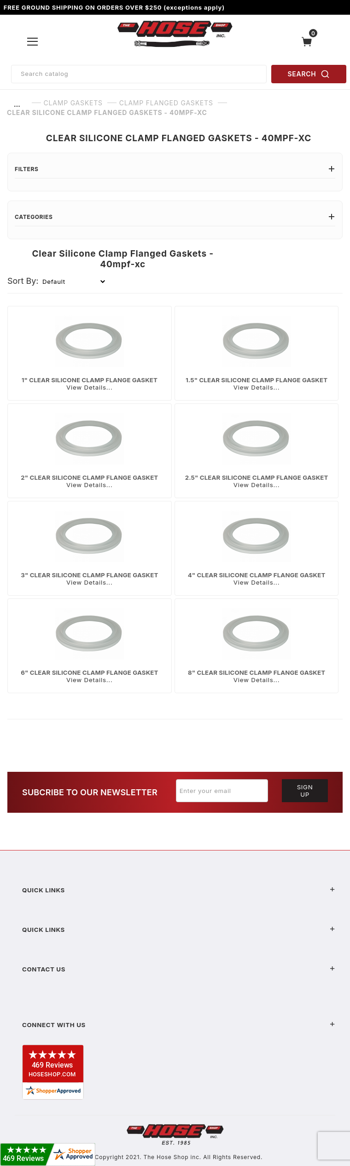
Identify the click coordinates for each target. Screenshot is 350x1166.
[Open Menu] (32, 41)
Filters (175, 169)
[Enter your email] (222, 790)
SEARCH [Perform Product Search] (309, 74)
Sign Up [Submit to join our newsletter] (305, 790)
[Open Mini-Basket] (309, 41)
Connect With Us (178, 1024)
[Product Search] (139, 74)
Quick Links (178, 890)
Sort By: (23, 281)
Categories (175, 216)
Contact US (178, 969)
